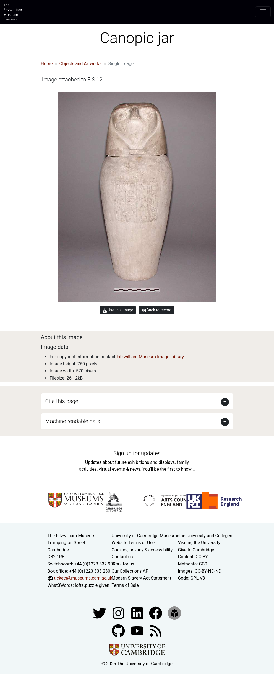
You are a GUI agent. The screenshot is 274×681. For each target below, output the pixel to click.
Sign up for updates (136, 453)
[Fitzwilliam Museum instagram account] (118, 613)
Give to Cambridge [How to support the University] (196, 549)
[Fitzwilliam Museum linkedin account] (156, 613)
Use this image (118, 310)
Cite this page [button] (61, 401)
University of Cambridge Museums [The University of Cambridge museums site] (145, 535)
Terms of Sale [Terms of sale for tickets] (125, 585)
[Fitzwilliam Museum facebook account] (137, 613)
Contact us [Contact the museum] (122, 556)
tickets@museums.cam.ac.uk (83, 578)
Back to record (156, 310)
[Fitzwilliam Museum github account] (118, 630)
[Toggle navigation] (263, 11)
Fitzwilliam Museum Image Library (150, 356)
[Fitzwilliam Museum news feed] (156, 630)
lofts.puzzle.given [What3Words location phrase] (92, 585)
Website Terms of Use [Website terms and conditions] (133, 542)
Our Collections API (131, 571)
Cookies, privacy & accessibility (142, 549)
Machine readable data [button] (72, 421)
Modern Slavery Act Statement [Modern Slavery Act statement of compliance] (141, 578)
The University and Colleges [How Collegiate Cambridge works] (205, 535)
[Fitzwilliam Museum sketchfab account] (174, 613)
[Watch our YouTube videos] (137, 630)
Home (47, 63)
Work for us (123, 564)
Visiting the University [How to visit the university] (199, 542)
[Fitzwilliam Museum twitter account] (100, 613)
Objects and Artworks (80, 63)
